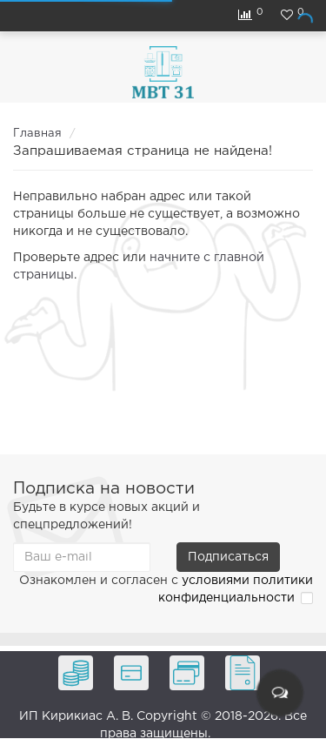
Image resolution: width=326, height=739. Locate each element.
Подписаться (228, 557)
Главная (37, 133)
